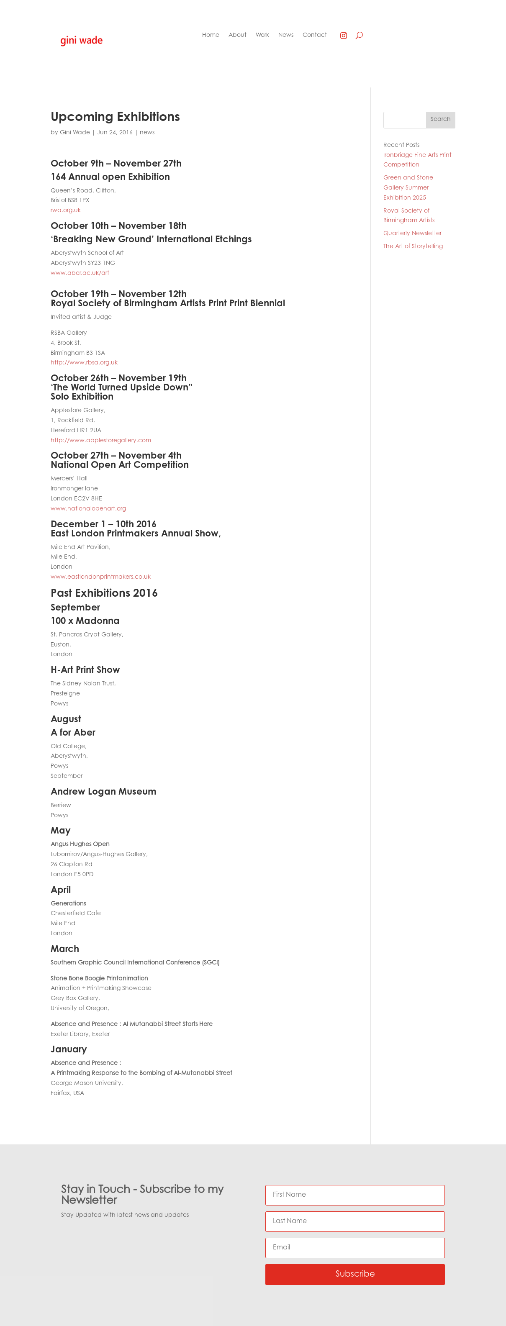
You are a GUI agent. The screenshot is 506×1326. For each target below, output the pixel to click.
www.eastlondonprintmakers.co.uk (101, 577)
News (285, 35)
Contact (315, 35)
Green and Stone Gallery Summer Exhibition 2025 (408, 188)
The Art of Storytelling (413, 247)
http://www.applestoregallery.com (101, 441)
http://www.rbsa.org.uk (84, 363)
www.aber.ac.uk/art (80, 274)
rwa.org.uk (66, 211)
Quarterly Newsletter (412, 234)
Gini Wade (75, 133)
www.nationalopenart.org (88, 509)
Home (210, 35)
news (147, 133)
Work (262, 35)
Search (441, 120)
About (238, 35)
